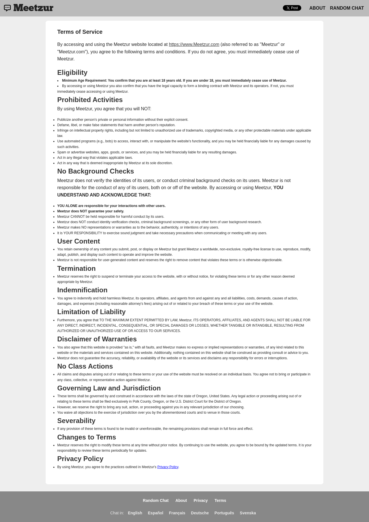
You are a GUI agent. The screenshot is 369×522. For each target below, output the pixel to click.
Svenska (248, 513)
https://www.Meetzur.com (194, 44)
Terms (220, 500)
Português (224, 513)
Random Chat (347, 8)
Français (177, 513)
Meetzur (33, 8)
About (317, 8)
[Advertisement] (347, 112)
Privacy (201, 500)
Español (155, 513)
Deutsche (200, 513)
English (135, 513)
